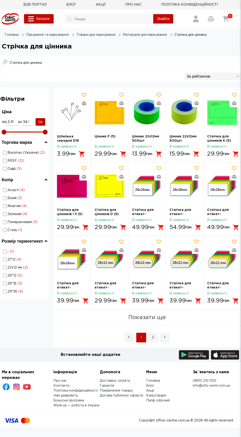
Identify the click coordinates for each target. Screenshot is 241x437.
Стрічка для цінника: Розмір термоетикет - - (24, 251)
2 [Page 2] (153, 337)
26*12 (25, 276)
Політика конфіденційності (75, 390)
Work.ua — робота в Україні (76, 405)
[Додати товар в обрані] (84, 95)
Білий (25, 198)
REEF (25, 161)
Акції (150, 390)
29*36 (25, 292)
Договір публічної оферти (121, 395)
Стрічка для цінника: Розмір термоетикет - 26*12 (24, 275)
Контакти (61, 385)
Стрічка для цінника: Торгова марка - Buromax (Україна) (23, 152)
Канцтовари (156, 395)
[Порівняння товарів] (211, 19)
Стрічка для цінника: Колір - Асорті (25, 190)
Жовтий (25, 206)
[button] (129, 337)
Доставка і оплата (115, 380)
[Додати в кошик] (82, 154)
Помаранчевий (25, 222)
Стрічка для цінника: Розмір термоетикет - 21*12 (24, 259)
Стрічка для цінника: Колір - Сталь (25, 230)
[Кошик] (226, 19)
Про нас (60, 380)
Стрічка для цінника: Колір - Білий (25, 198)
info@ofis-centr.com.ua (211, 385)
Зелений (25, 214)
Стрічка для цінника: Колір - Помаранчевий (25, 222)
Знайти (163, 19)
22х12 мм (25, 268)
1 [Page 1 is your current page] (141, 337)
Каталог (39, 19)
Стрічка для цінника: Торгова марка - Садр (20, 168)
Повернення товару (116, 390)
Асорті (25, 190)
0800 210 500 (204, 380)
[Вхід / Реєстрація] (195, 19)
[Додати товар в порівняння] (84, 103)
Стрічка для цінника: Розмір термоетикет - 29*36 (24, 291)
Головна (153, 380)
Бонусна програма (68, 400)
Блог (150, 385)
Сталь (25, 230)
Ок (40, 122)
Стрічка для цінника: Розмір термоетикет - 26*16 (24, 283)
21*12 (25, 260)
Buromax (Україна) (25, 153)
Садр (25, 169)
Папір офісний (158, 400)
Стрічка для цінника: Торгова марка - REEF (21, 160)
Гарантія (107, 385)
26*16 (25, 284)
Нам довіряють (65, 395)
